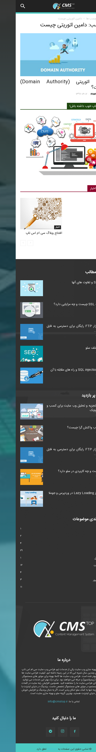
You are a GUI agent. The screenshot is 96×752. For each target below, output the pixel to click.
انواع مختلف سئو (80, 348)
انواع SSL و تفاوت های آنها (73, 282)
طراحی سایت (84, 566)
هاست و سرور (84, 580)
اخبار (42, 227)
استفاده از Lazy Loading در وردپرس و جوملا (62, 493)
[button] (7, 6)
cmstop (36, 749)
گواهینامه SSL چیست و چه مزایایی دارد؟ (64, 304)
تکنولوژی (87, 544)
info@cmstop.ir (42, 702)
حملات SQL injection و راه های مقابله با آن (63, 370)
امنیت (88, 537)
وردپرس (87, 587)
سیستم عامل (85, 558)
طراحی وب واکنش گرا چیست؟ (71, 427)
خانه (89, 18)
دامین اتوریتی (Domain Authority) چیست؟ (48, 85)
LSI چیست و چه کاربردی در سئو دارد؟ (66, 471)
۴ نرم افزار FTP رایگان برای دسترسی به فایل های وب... (61, 328)
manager (80, 94)
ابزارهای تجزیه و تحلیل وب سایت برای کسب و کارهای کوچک (61, 408)
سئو (87, 74)
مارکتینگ (87, 573)
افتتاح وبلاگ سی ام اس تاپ (28, 233)
